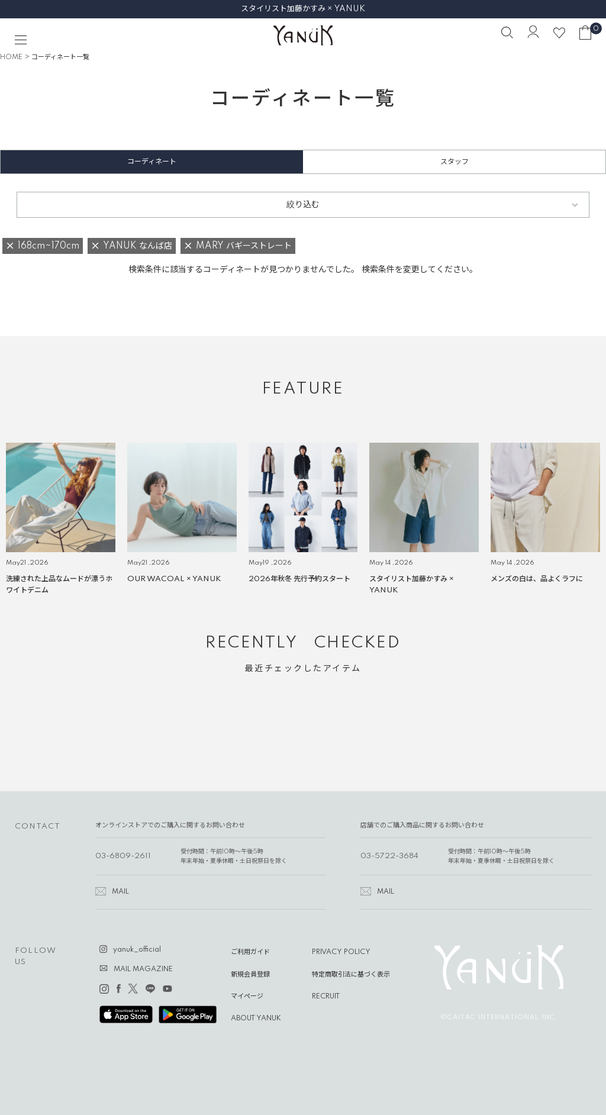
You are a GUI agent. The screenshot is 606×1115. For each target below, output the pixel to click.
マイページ (247, 996)
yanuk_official (137, 949)
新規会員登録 (250, 974)
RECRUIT (326, 996)
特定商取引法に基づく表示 (351, 974)
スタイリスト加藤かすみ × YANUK (303, 9)
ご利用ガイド (250, 952)
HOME (11, 57)
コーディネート (151, 162)
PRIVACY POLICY (341, 952)
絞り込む (303, 205)
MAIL (120, 891)
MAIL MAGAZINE (143, 969)
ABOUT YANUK (256, 1018)
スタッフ (454, 162)
